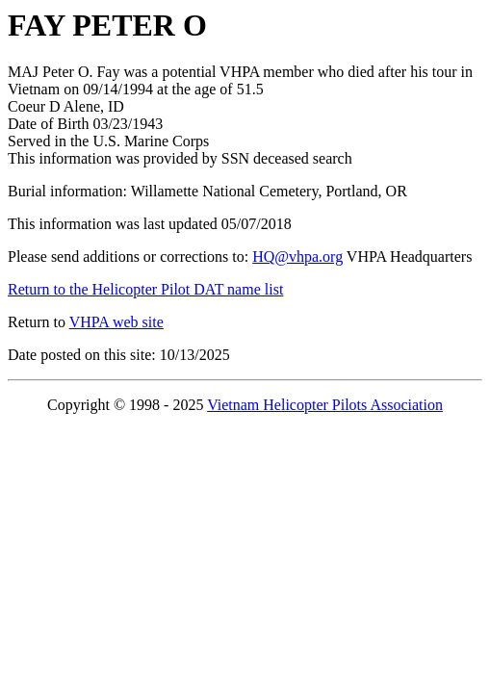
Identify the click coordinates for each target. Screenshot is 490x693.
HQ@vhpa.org (297, 256)
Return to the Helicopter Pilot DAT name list (145, 289)
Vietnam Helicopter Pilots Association (325, 405)
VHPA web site (116, 322)
